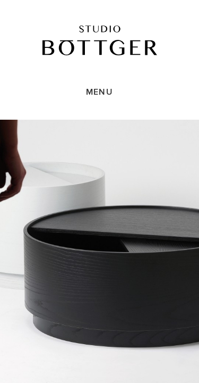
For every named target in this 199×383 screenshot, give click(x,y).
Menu (99, 92)
